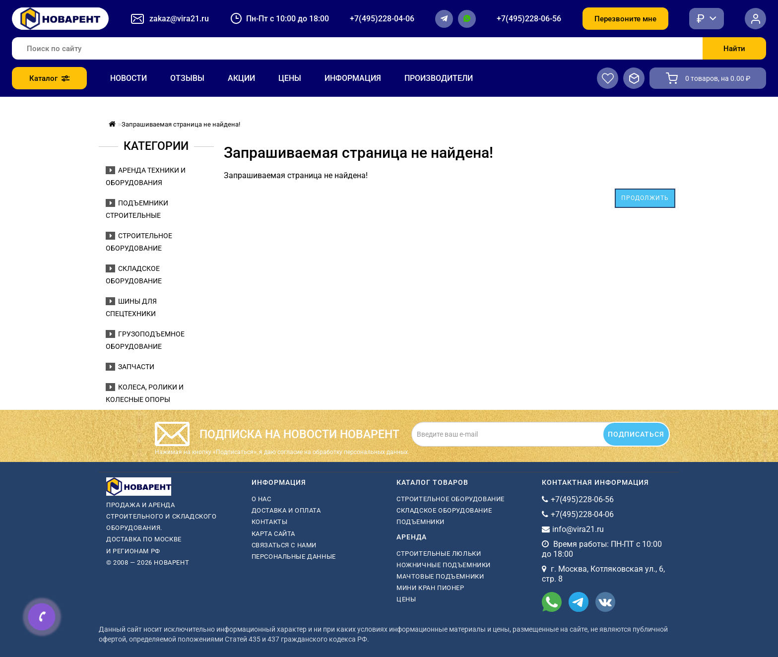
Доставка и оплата (286, 510)
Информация (352, 78)
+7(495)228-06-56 (529, 18)
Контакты (270, 522)
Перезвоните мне (625, 18)
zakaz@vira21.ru (179, 18)
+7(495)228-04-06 (382, 18)
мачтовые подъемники (440, 576)
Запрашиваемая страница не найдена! (181, 124)
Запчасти (130, 367)
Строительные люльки (438, 553)
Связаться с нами (284, 545)
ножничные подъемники (443, 565)
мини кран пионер (430, 587)
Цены (289, 78)
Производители (438, 78)
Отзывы (187, 78)
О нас (261, 499)
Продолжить (645, 198)
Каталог (49, 78)
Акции (241, 78)
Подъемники (420, 522)
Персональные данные (294, 556)
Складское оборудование (444, 510)
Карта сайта (274, 533)
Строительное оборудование (450, 499)
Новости (128, 78)
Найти (734, 48)
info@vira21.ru (578, 529)
